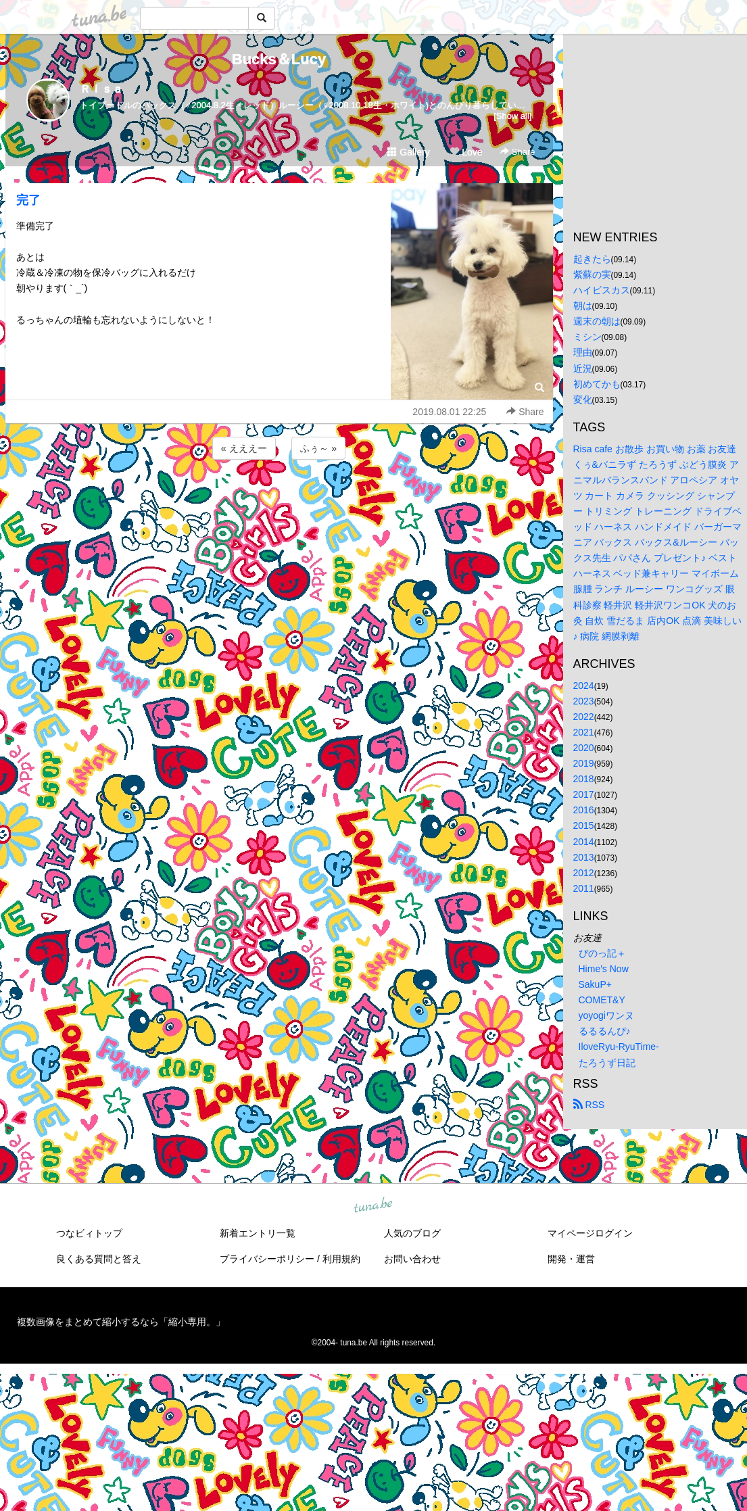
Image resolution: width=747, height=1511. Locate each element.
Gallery (408, 152)
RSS (589, 1104)
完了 (28, 200)
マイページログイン (590, 1233)
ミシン (587, 336)
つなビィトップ (89, 1233)
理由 (582, 352)
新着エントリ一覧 (257, 1233)
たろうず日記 (607, 1062)
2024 (583, 685)
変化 (582, 399)
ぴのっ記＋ (602, 953)
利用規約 (341, 1258)
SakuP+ (595, 984)
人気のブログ (412, 1233)
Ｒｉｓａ (101, 89)
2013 (583, 857)
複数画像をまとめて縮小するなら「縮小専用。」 (121, 1321)
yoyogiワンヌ (606, 1015)
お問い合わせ (412, 1258)
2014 (583, 841)
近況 (582, 368)
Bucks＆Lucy (279, 59)
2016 (583, 810)
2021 (583, 732)
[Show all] (512, 116)
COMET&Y (602, 999)
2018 (583, 778)
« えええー (244, 448)
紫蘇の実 (592, 274)
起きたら (592, 259)
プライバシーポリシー (267, 1258)
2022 (583, 716)
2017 (583, 794)
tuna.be (373, 1205)
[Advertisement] (279, 499)
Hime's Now (604, 968)
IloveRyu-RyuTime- (619, 1046)
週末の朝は (597, 321)
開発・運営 (571, 1258)
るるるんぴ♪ (605, 1031)
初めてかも (597, 384)
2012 (583, 872)
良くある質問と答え (98, 1258)
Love (466, 152)
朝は (582, 305)
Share (517, 152)
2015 (583, 825)
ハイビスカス (601, 290)
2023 (583, 701)
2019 (583, 763)
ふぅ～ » (318, 448)
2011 (583, 888)
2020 (583, 747)
